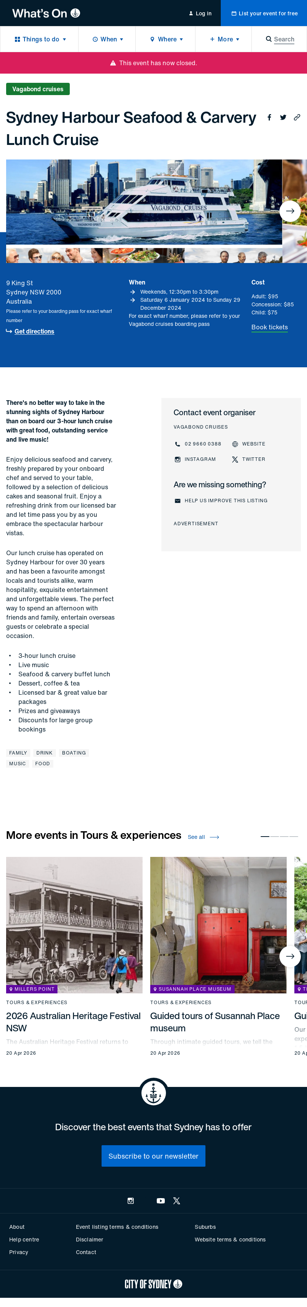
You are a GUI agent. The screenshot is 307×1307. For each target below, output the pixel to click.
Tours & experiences (36, 1003)
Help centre (24, 1239)
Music (17, 763)
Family (18, 753)
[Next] (290, 211)
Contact (86, 1252)
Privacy (18, 1252)
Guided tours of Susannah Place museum (215, 1022)
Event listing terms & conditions (117, 1227)
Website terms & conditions (230, 1239)
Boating (74, 753)
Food (42, 763)
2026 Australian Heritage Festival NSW (73, 1022)
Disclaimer (89, 1239)
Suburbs (205, 1227)
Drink (44, 753)
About (17, 1227)
